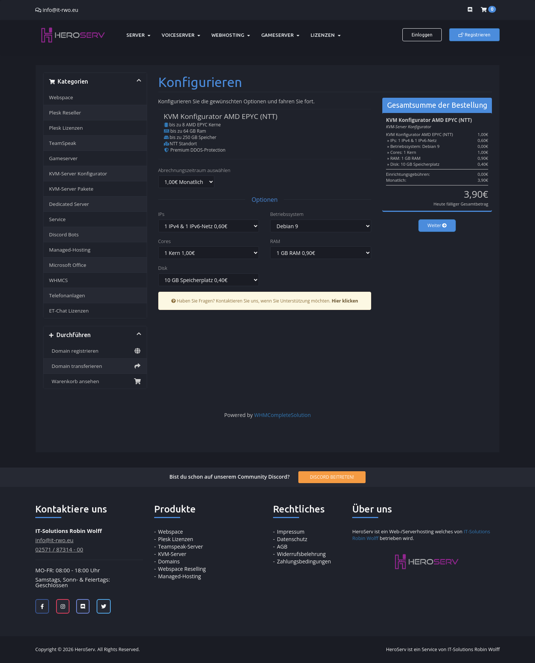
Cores (164, 241)
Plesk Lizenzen (66, 127)
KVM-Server (172, 553)
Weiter (437, 225)
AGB (282, 546)
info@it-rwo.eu (60, 9)
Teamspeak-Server (180, 546)
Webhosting (230, 35)
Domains (169, 561)
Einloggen (422, 34)
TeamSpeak (62, 143)
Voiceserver (181, 35)
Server (138, 35)
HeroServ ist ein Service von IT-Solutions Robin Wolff (443, 649)
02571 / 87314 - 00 (59, 549)
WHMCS (58, 280)
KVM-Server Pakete (71, 188)
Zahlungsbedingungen (304, 561)
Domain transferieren (95, 366)
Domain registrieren (95, 350)
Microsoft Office (67, 265)
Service (57, 219)
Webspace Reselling (182, 568)
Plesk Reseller (65, 112)
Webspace (61, 97)
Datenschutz (292, 539)
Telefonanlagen (67, 295)
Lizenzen (326, 35)
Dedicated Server (69, 204)
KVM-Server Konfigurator (78, 173)
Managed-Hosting (69, 249)
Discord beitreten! (332, 477)
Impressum (291, 531)
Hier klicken (345, 301)
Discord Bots (64, 234)
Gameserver (280, 35)
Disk (162, 268)
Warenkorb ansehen (95, 381)
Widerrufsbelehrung (301, 553)
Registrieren (474, 34)
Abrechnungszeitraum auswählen (194, 170)
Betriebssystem (287, 214)
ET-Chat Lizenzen (69, 310)
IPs (161, 214)
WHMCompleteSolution (282, 414)
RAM (275, 241)
